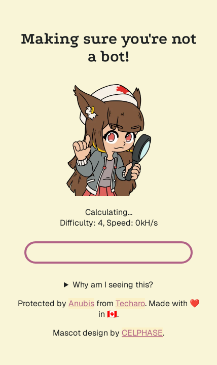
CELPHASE (142, 332)
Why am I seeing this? (113, 284)
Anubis (81, 303)
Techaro (130, 303)
